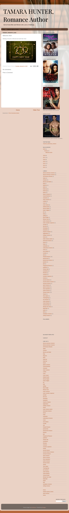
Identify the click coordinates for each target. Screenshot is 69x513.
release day (45, 269)
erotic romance (46, 221)
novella (44, 253)
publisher (45, 267)
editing (44, 215)
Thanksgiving (46, 297)
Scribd (44, 278)
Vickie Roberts (46, 303)
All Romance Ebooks (47, 176)
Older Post (36, 110)
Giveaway (45, 228)
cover (44, 203)
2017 (44, 157)
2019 (44, 149)
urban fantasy (46, 301)
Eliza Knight (45, 217)
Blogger (44, 507)
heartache (45, 229)
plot (44, 263)
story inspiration (46, 288)
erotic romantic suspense (48, 222)
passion (45, 262)
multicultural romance (48, 247)
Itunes (44, 242)
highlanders (45, 233)
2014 (44, 163)
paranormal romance (47, 260)
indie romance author (47, 238)
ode (44, 254)
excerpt (44, 224)
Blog (4, 29)
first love (45, 226)
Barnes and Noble (47, 181)
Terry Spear (45, 295)
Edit (44, 213)
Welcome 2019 (49, 152)
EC (43, 212)
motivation (45, 246)
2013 (44, 165)
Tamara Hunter (46, 292)
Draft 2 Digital (46, 210)
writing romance (46, 315)
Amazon (45, 179)
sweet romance (46, 290)
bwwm (44, 192)
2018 (44, 155)
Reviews (45, 272)
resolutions (45, 270)
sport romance (46, 285)
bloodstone (33, 507)
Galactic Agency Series (12, 29)
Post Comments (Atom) (14, 113)
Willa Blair (45, 308)
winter (44, 310)
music (44, 249)
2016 (44, 159)
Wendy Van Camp (47, 306)
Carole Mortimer (46, 196)
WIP (44, 312)
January (46, 150)
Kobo (44, 244)
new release (45, 251)
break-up (45, 190)
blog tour (45, 185)
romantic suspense (47, 276)
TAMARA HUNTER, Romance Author (28, 15)
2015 (44, 161)
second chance (46, 279)
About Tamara (24, 29)
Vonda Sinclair (46, 304)
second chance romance (48, 281)
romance (45, 274)
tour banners (46, 299)
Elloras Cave (46, 219)
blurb (44, 187)
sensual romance (47, 283)
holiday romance (46, 235)
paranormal (45, 258)
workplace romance (47, 313)
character (45, 197)
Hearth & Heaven (47, 231)
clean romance (46, 199)
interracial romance (47, 240)
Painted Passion (46, 256)
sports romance (46, 287)
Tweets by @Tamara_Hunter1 (49, 143)
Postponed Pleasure (47, 265)
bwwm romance (46, 194)
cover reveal (46, 204)
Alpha (44, 178)
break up (45, 188)
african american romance (49, 172)
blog (44, 183)
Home (18, 110)
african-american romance (49, 174)
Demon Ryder (46, 208)
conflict (44, 201)
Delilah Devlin (46, 206)
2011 (44, 167)
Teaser (44, 294)
